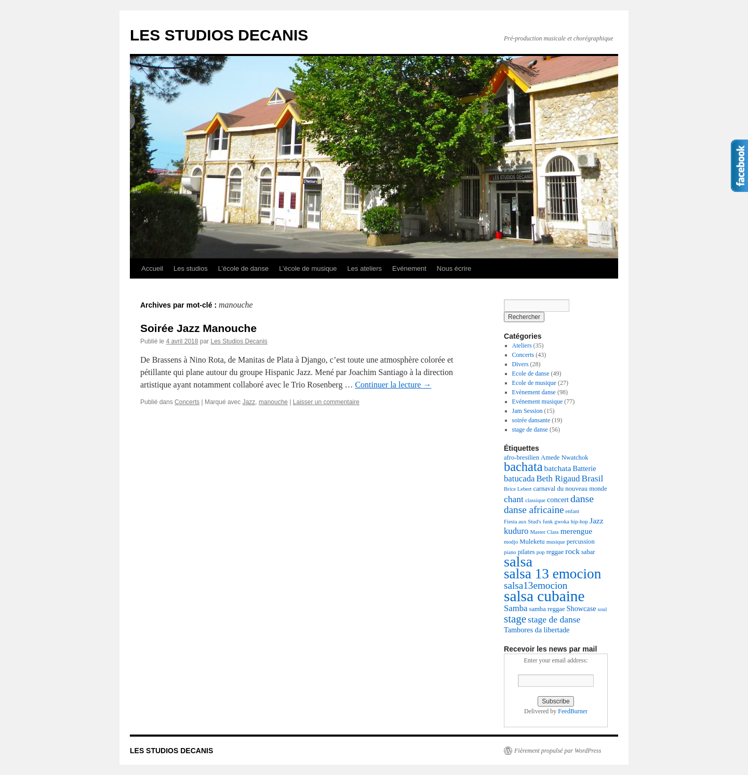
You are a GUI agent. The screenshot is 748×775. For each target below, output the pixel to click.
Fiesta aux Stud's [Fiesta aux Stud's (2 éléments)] (522, 521)
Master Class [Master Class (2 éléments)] (544, 532)
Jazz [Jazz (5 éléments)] (597, 520)
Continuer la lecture (393, 384)
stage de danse (530, 429)
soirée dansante (531, 420)
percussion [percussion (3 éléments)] (581, 541)
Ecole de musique (534, 382)
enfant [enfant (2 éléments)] (573, 511)
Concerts (187, 402)
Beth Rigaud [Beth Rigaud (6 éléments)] (558, 478)
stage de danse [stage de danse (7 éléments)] (554, 619)
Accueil (152, 268)
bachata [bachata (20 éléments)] (523, 467)
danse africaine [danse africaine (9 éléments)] (534, 509)
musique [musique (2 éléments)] (555, 542)
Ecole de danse (531, 373)
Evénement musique (537, 401)
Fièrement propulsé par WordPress (557, 750)
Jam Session (527, 410)
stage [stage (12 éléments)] (515, 619)
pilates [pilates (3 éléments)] (526, 552)
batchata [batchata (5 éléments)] (557, 468)
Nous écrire (454, 268)
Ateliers (522, 345)
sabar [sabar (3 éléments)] (588, 552)
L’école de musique (308, 268)
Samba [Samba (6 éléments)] (516, 608)
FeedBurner (572, 711)
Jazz (249, 402)
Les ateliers (365, 268)
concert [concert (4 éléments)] (558, 499)
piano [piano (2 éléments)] (510, 552)
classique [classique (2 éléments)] (535, 500)
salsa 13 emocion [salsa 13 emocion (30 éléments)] (552, 574)
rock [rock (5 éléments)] (572, 551)
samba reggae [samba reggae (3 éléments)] (547, 609)
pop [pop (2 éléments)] (541, 552)
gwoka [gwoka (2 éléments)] (561, 521)
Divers (520, 364)
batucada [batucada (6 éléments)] (519, 478)
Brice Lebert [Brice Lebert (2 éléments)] (518, 489)
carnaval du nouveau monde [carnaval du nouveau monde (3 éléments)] (570, 488)
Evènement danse (534, 392)
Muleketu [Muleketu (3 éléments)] (531, 541)
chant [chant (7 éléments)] (514, 499)
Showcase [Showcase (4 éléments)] (581, 608)
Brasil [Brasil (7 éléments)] (592, 478)
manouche (273, 402)
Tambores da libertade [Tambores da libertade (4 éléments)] (536, 630)
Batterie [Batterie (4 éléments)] (584, 468)
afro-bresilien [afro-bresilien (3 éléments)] (521, 457)
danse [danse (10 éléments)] (582, 498)
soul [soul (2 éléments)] (602, 609)
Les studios (190, 268)
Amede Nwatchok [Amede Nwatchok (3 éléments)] (565, 457)
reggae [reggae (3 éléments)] (555, 552)
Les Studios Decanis (238, 341)
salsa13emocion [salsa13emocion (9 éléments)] (535, 585)
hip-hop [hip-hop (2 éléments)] (579, 521)
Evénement (409, 268)
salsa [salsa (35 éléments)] (518, 561)
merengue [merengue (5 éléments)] (576, 531)
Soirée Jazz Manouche (198, 328)
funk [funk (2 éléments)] (548, 521)
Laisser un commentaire (326, 402)
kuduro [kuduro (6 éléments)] (516, 531)
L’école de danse (243, 268)
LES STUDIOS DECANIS (219, 35)
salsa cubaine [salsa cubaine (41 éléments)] (544, 596)
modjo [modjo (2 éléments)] (511, 542)
